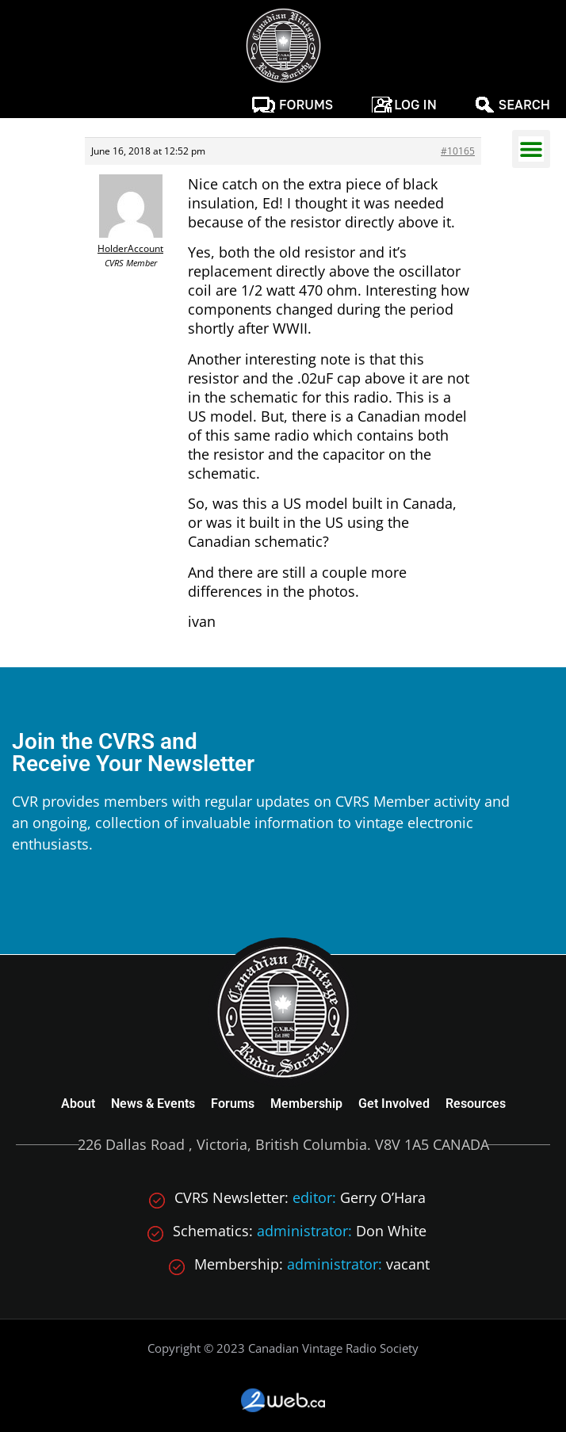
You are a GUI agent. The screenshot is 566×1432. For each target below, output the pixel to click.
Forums (306, 105)
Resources (476, 1103)
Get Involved (394, 1103)
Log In (415, 105)
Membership (306, 1103)
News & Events (153, 1103)
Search (524, 105)
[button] (531, 149)
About (78, 1103)
